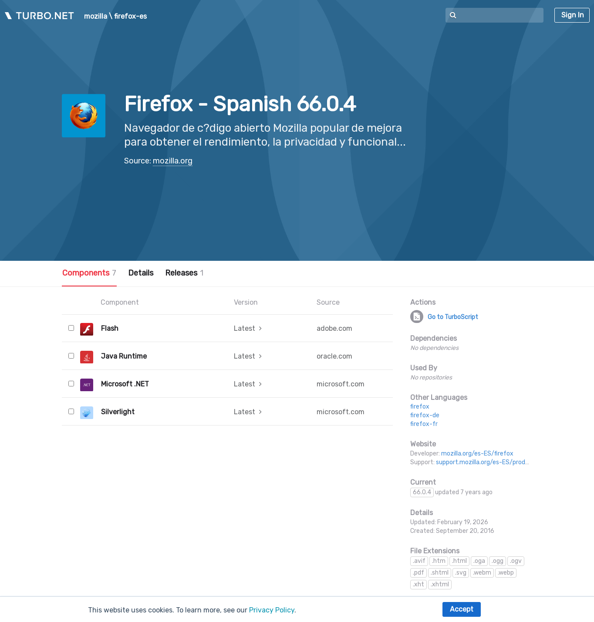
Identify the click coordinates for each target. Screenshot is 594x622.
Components (89, 273)
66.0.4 (422, 492)
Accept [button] (461, 609)
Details (140, 273)
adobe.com (334, 328)
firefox (419, 406)
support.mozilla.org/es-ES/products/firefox (498, 462)
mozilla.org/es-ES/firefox (477, 453)
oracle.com (334, 356)
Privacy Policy (271, 610)
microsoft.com (340, 384)
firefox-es (130, 16)
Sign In (572, 15)
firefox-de (424, 415)
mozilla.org (172, 161)
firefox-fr (424, 424)
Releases (184, 273)
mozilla (95, 16)
